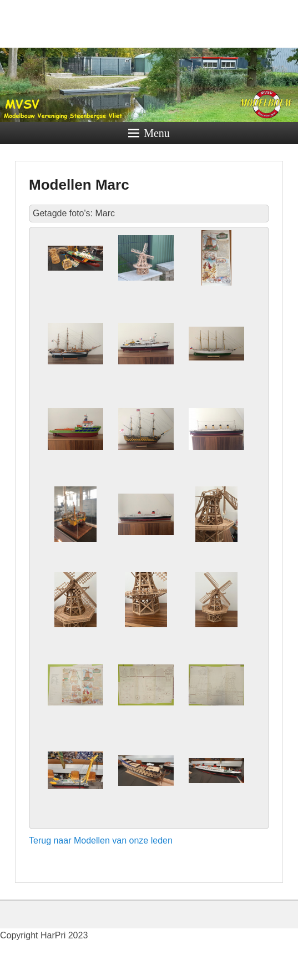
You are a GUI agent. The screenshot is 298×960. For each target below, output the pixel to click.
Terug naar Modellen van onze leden (101, 840)
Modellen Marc (79, 184)
